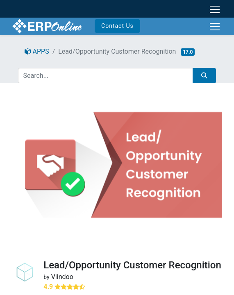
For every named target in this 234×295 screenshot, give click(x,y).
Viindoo (62, 277)
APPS (37, 51)
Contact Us (117, 26)
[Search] (204, 75)
